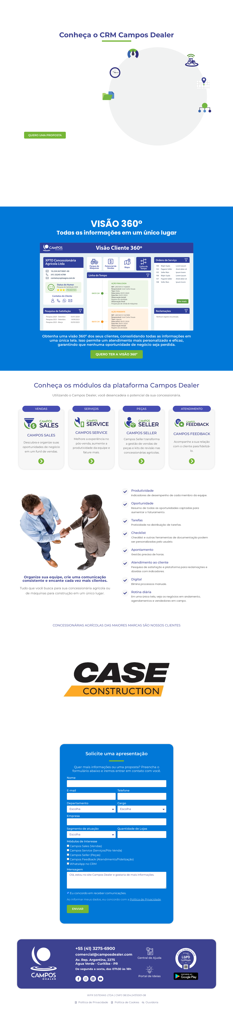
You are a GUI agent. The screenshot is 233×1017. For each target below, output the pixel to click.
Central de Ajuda (149, 957)
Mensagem (75, 869)
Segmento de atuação (83, 828)
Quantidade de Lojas (132, 828)
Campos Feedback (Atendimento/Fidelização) (102, 859)
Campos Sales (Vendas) (86, 846)
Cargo (121, 803)
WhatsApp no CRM (83, 864)
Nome (71, 777)
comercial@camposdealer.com (103, 954)
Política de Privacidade (145, 899)
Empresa (73, 816)
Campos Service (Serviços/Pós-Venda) (96, 850)
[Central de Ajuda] (149, 951)
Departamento (77, 803)
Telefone (123, 790)
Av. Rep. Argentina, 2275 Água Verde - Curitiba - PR (96, 962)
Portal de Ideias (149, 976)
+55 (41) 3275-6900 (95, 948)
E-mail (71, 790)
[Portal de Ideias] (149, 969)
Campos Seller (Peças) (85, 855)
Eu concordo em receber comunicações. (98, 893)
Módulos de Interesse (82, 841)
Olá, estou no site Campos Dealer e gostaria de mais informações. (116, 880)
